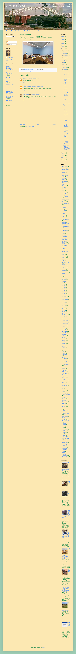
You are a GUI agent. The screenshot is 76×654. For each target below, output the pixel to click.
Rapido (63, 397)
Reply (24, 82)
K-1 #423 (64, 310)
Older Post (54, 124)
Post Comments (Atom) (29, 126)
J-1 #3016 (64, 290)
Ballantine (64, 179)
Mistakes (64, 338)
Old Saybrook (65, 361)
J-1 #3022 (64, 294)
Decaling (64, 210)
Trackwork (64, 432)
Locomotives (64, 331)
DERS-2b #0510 (65, 226)
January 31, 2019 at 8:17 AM (36, 94)
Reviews (63, 404)
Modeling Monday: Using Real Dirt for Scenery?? (66, 124)
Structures (64, 419)
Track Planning (65, 429)
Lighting (63, 328)
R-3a (63, 391)
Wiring (63, 451)
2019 (63, 48)
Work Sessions (65, 456)
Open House (64, 363)
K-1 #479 (64, 313)
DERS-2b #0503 (65, 223)
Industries (64, 278)
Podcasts (64, 377)
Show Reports (65, 416)
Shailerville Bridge (65, 413)
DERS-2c (64, 229)
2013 (63, 160)
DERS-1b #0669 (65, 219)
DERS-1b (64, 218)
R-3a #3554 (64, 393)
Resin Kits (64, 403)
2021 (63, 45)
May (64, 62)
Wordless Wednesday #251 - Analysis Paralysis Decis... (66, 86)
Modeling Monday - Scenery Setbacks (65, 112)
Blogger (43, 647)
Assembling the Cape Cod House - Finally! (66, 135)
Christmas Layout (65, 203)
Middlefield (64, 334)
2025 (63, 38)
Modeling (64, 340)
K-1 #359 (64, 307)
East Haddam (65, 251)
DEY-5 (63, 238)
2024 (63, 39)
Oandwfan (25, 78)
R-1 (63, 388)
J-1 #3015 (64, 288)
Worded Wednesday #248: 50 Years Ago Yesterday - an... (66, 141)
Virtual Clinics (64, 442)
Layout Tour (64, 322)
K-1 (63, 301)
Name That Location (64, 347)
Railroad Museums (66, 394)
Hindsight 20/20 (65, 272)
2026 (63, 36)
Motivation (64, 343)
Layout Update (65, 323)
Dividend (64, 249)
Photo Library (64, 373)
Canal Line (64, 193)
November (65, 51)
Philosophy (64, 371)
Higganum (64, 270)
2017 (63, 153)
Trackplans (64, 430)
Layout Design (65, 320)
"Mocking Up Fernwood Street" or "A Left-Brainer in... (66, 107)
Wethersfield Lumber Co (64, 449)
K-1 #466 (64, 311)
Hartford (63, 269)
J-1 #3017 (64, 291)
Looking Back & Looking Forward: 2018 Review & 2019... (66, 147)
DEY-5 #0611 (64, 243)
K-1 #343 (64, 304)
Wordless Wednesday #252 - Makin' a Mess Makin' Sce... (66, 78)
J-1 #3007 (64, 284)
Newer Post (22, 124)
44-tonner (64, 168)
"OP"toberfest (65, 166)
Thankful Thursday (66, 420)
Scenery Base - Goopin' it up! (66, 98)
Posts (8, 42)
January (65, 69)
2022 (63, 43)
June (64, 60)
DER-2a (63, 215)
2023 (63, 41)
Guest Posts (64, 267)
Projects (63, 382)
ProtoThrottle (64, 385)
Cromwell (64, 207)
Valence (63, 435)
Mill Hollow (64, 337)
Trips (63, 433)
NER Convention (65, 349)
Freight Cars (64, 256)
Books (63, 188)
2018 (63, 152)
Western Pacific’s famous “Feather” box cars (9, 87)
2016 (63, 155)
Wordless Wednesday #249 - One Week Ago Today (66, 118)
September (65, 55)
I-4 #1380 (64, 275)
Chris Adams (26, 94)
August (65, 57)
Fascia (63, 254)
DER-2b (63, 216)
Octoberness (64, 359)
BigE (63, 184)
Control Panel (65, 205)
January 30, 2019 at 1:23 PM (37, 86)
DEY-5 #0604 (64, 239)
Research (64, 400)
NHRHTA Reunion (65, 354)
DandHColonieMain (27, 86)
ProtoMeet (64, 384)
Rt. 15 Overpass (65, 408)
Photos (63, 376)
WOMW (63, 452)
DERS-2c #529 (65, 230)
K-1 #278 (64, 302)
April (64, 64)
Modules (63, 341)
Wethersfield (64, 447)
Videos (63, 440)
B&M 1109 (64, 174)
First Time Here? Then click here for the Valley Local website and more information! (27, 30)
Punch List (64, 387)
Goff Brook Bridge (65, 262)
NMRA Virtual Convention (64, 358)
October (65, 53)
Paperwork (64, 370)
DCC (63, 209)
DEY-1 (63, 233)
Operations (64, 367)
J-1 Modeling (64, 296)
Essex (63, 253)
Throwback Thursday (64, 424)
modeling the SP (9, 84)
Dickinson (64, 248)
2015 (63, 157)
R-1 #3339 (64, 390)
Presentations (65, 380)
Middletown (64, 335)
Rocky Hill (64, 406)
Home (38, 124)
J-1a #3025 (64, 298)
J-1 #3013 (64, 287)
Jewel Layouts (65, 299)
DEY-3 (63, 235)
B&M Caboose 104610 (65, 176)
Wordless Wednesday (27, 71)
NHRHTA (64, 353)
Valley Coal (64, 436)
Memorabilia (64, 332)
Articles (63, 172)
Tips (63, 426)
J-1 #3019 (64, 293)
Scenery (63, 412)
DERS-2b (64, 222)
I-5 (62, 276)
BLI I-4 (63, 187)
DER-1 (63, 213)
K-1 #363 (64, 308)
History (63, 273)
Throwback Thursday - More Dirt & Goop (66, 72)
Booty (63, 190)
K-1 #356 (64, 305)
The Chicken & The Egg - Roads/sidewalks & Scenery (66, 93)
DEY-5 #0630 (64, 245)
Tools (63, 427)
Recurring (64, 398)
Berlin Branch (64, 182)
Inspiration (64, 281)
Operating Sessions (66, 364)
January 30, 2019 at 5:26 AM (33, 78)
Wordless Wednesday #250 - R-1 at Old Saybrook (66, 101)
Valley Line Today (65, 438)
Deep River (64, 212)
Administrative (65, 169)
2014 (63, 159)
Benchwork (64, 181)
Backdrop (64, 178)
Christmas (64, 201)
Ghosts (63, 259)
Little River (64, 329)
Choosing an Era (65, 196)
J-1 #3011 (64, 285)
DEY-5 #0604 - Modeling (65, 242)
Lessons (63, 326)
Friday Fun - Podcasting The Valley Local (66, 129)
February (65, 67)
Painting (63, 368)
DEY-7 (63, 246)
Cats (63, 195)
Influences (64, 279)
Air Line (63, 171)
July (64, 58)
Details (63, 232)
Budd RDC (64, 192)
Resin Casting (65, 401)
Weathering (64, 444)
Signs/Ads (64, 417)
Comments (9, 44)
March (64, 65)
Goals (63, 260)
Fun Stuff (64, 257)
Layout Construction (64, 318)
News (63, 351)
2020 (63, 46)
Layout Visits (64, 325)
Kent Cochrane (65, 314)
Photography (64, 374)
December (65, 50)
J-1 (62, 282)
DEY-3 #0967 (64, 236)
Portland (63, 379)
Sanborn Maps (65, 410)
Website (63, 445)
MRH (63, 344)
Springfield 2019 (66, 82)
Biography (64, 185)
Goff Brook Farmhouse (64, 265)
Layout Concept (65, 316)
